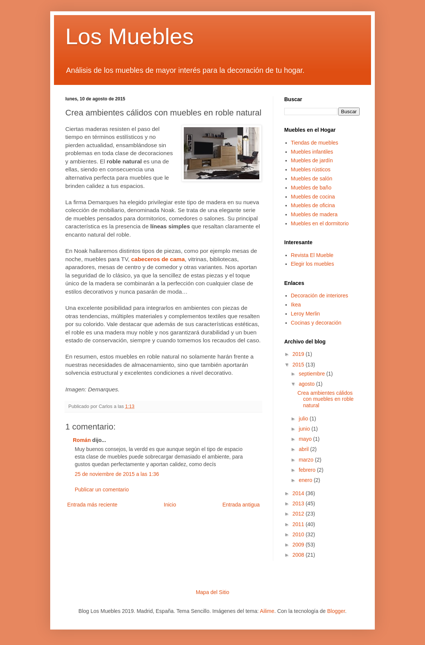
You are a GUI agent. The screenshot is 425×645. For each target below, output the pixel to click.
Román (82, 440)
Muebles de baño (311, 188)
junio (305, 429)
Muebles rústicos (311, 169)
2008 (299, 555)
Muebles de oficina (313, 205)
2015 (299, 365)
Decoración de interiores (319, 295)
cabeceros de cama (158, 259)
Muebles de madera (314, 214)
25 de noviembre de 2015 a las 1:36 (117, 474)
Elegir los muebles (312, 264)
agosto (307, 384)
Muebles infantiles (312, 152)
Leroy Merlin (305, 314)
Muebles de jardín (312, 160)
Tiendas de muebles (315, 143)
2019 (299, 354)
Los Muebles (129, 36)
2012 (299, 514)
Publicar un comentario (102, 489)
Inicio (170, 505)
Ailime (267, 611)
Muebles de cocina (313, 197)
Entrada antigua (241, 505)
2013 (299, 503)
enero (306, 480)
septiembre (312, 374)
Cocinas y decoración (316, 323)
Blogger (336, 611)
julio (304, 419)
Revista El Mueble (312, 255)
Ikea (296, 305)
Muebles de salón (312, 178)
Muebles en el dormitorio (320, 223)
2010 (299, 534)
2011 (299, 524)
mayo (306, 439)
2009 (299, 545)
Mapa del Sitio (212, 592)
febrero (308, 470)
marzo (307, 460)
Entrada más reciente (92, 505)
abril (304, 449)
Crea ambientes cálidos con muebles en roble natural (325, 399)
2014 (299, 493)
